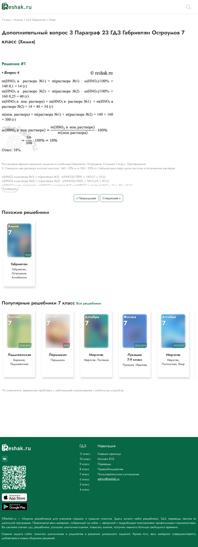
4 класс (85, 489)
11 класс (85, 454)
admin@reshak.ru (108, 479)
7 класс (84, 474)
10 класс (85, 459)
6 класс (85, 479)
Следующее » (112, 198)
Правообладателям (110, 469)
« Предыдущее (86, 198)
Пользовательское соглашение (118, 474)
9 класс (85, 464)
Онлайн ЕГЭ (106, 459)
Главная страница (109, 454)
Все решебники (88, 303)
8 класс (85, 469)
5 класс (85, 484)
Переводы (104, 464)
